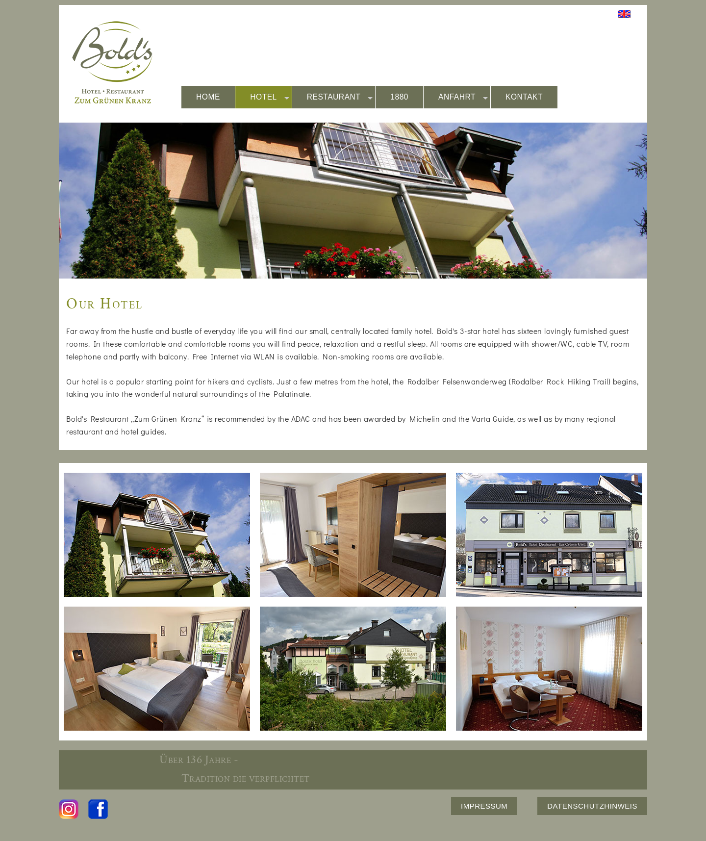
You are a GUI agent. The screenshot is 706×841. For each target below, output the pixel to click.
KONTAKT (524, 97)
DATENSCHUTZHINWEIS (592, 806)
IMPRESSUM (484, 806)
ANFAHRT (463, 97)
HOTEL (269, 97)
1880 (399, 97)
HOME (208, 97)
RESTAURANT (340, 97)
